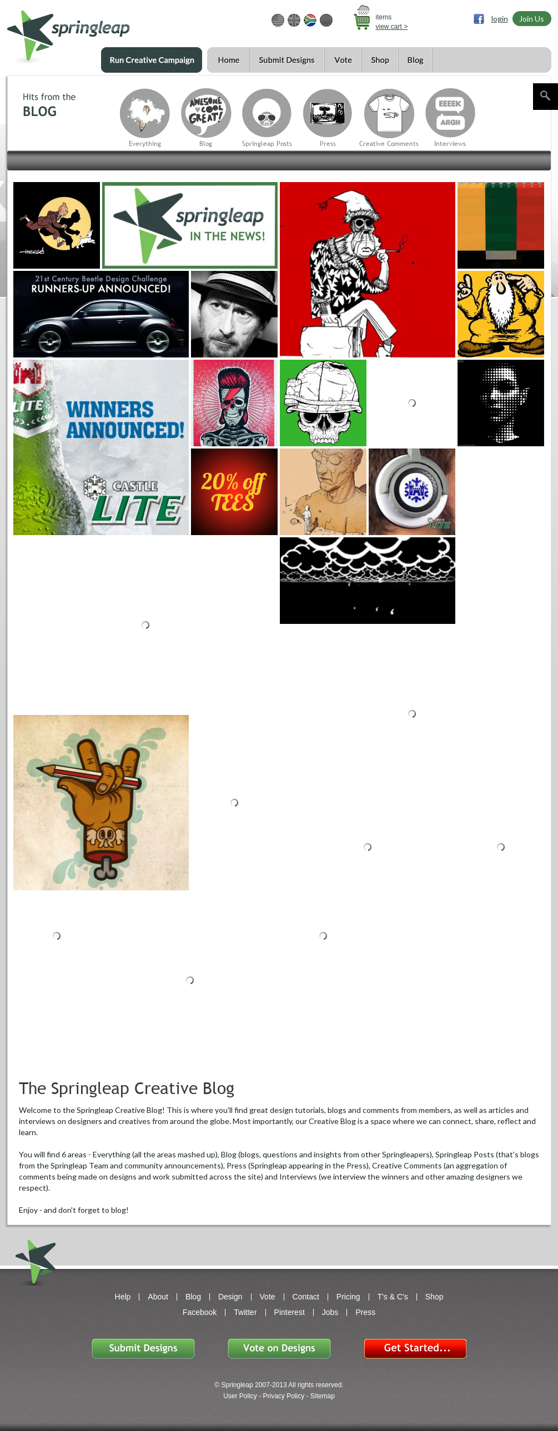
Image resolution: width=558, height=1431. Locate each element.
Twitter (245, 1312)
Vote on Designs (279, 1348)
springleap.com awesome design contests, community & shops (101, 31)
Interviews (450, 144)
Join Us (531, 18)
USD (278, 20)
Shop (379, 60)
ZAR (310, 20)
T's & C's (393, 1296)
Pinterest (289, 1312)
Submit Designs (286, 60)
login (499, 18)
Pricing (348, 1296)
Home (228, 60)
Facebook (200, 1312)
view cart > (392, 27)
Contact (306, 1296)
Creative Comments (389, 144)
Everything (145, 144)
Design (230, 1296)
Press (328, 144)
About (158, 1296)
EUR (326, 20)
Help (123, 1296)
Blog (415, 60)
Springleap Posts (267, 144)
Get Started (414, 1348)
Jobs (330, 1312)
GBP (294, 20)
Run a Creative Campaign (151, 60)
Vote (342, 60)
